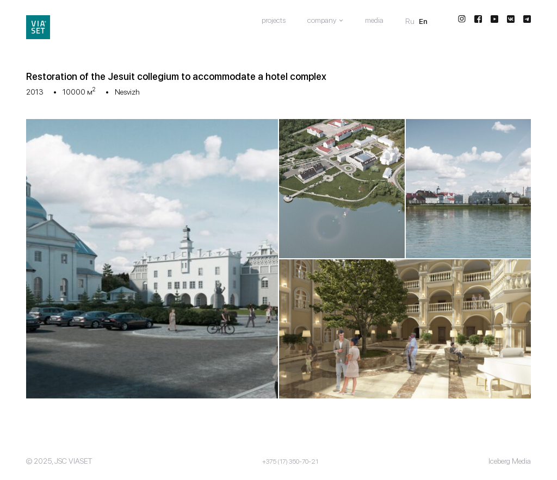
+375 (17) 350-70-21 (290, 461)
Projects (274, 20)
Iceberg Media (509, 461)
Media (374, 20)
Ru (409, 21)
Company (322, 20)
